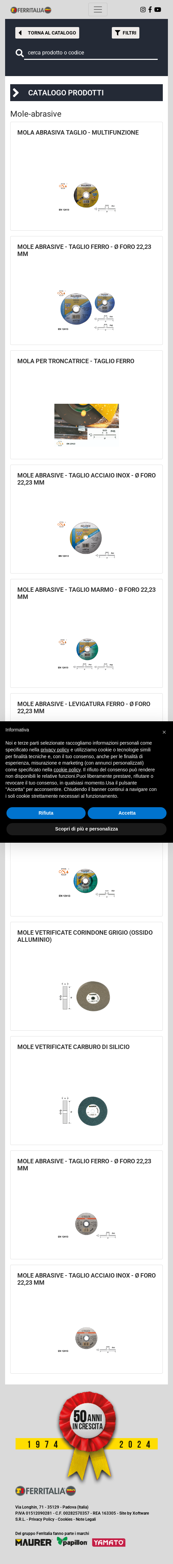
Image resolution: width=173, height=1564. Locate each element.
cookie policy (67, 769)
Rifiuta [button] (45, 813)
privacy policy (55, 749)
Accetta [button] (127, 813)
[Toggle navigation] (97, 9)
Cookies (65, 1519)
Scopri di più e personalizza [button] (86, 829)
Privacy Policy (41, 1519)
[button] (47, 33)
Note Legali (86, 1519)
